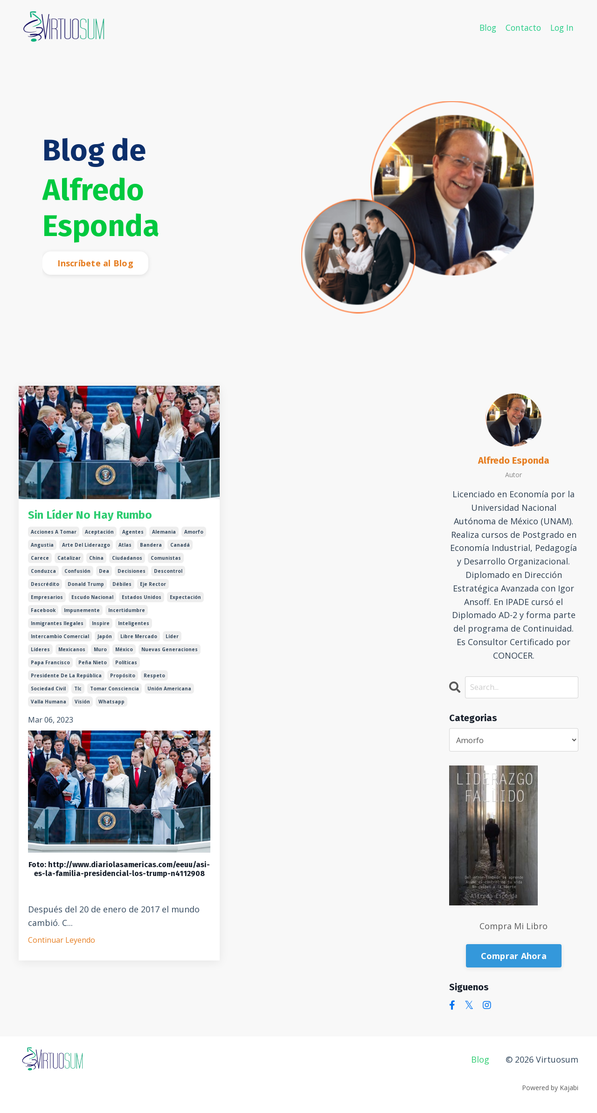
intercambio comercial (60, 639)
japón (104, 639)
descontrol (168, 574)
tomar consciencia (114, 692)
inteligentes (133, 626)
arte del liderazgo (86, 548)
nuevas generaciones (169, 652)
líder (172, 639)
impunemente (82, 613)
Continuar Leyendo (61, 943)
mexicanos (71, 652)
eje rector (153, 587)
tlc (78, 692)
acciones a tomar (53, 535)
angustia (42, 548)
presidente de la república (66, 678)
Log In (561, 27)
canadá (180, 548)
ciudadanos (127, 561)
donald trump (86, 587)
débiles (122, 587)
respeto (154, 678)
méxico (124, 652)
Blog (484, 27)
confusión (77, 574)
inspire (101, 626)
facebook (43, 613)
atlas (125, 548)
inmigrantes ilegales (57, 626)
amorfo (193, 535)
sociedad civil (48, 692)
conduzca (43, 574)
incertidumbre (126, 613)
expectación (185, 600)
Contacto (521, 27)
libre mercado (138, 639)
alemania (164, 535)
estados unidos (141, 600)
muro (100, 652)
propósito (122, 678)
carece (40, 561)
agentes (133, 535)
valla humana (48, 705)
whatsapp (111, 705)
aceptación (99, 535)
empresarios (47, 600)
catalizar (69, 561)
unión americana (169, 692)
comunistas (166, 561)
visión (82, 705)
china (96, 561)
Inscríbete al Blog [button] (95, 263)
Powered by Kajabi (550, 1088)
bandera (151, 548)
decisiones (132, 574)
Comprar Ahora (514, 956)
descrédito (45, 587)
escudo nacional (92, 600)
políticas (126, 665)
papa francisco (50, 665)
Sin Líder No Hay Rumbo (105, 516)
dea (104, 574)
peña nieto (92, 665)
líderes (40, 652)
